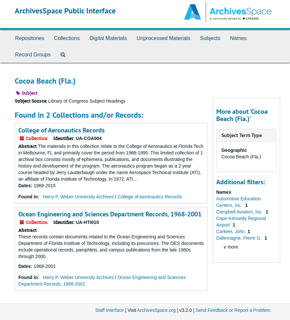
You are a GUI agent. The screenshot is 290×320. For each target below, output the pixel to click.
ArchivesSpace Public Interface (65, 11)
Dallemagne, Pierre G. (239, 238)
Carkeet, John (231, 231)
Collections (67, 38)
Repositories (29, 38)
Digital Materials (108, 38)
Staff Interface (109, 310)
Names (238, 38)
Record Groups (33, 54)
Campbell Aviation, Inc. (240, 211)
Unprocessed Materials (163, 38)
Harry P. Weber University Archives (78, 196)
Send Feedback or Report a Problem (233, 310)
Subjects (210, 38)
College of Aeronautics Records (61, 130)
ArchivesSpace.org (156, 310)
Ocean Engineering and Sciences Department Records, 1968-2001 (110, 214)
